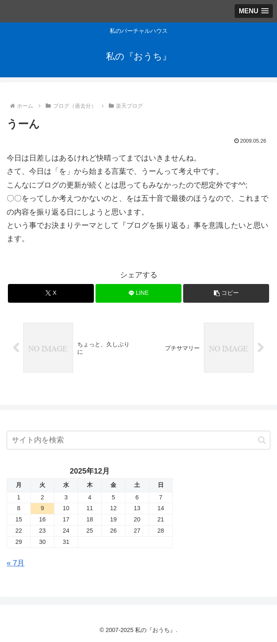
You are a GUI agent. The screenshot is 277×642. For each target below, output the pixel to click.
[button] (226, 293)
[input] (138, 440)
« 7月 (16, 563)
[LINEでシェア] (138, 293)
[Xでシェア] (50, 293)
